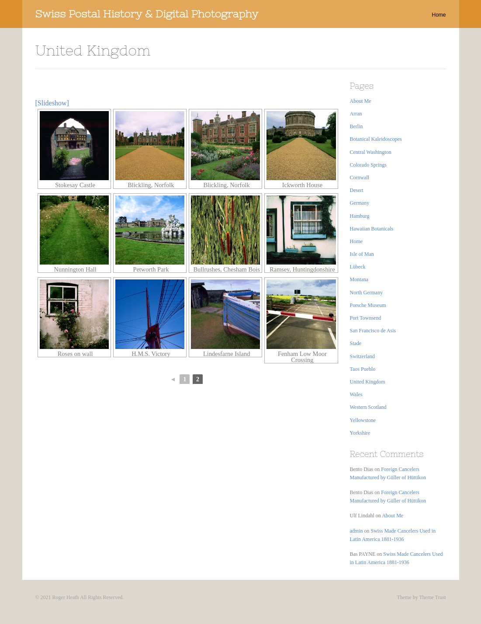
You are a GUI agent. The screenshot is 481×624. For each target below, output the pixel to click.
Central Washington (370, 152)
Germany (360, 203)
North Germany (366, 292)
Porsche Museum (368, 305)
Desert (356, 190)
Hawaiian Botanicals (372, 229)
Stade (356, 343)
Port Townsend (365, 318)
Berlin (356, 126)
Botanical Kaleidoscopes (376, 139)
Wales (356, 394)
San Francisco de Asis (373, 331)
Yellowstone (363, 420)
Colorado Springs (368, 165)
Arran (356, 114)
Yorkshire (360, 433)
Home (439, 15)
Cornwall (360, 177)
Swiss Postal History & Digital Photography (146, 14)
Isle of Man (362, 254)
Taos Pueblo (363, 369)
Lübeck (358, 267)
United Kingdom (367, 382)
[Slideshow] (52, 103)
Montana (359, 279)
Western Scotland (368, 407)
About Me (360, 101)
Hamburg (360, 216)
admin (356, 531)
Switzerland (362, 356)
